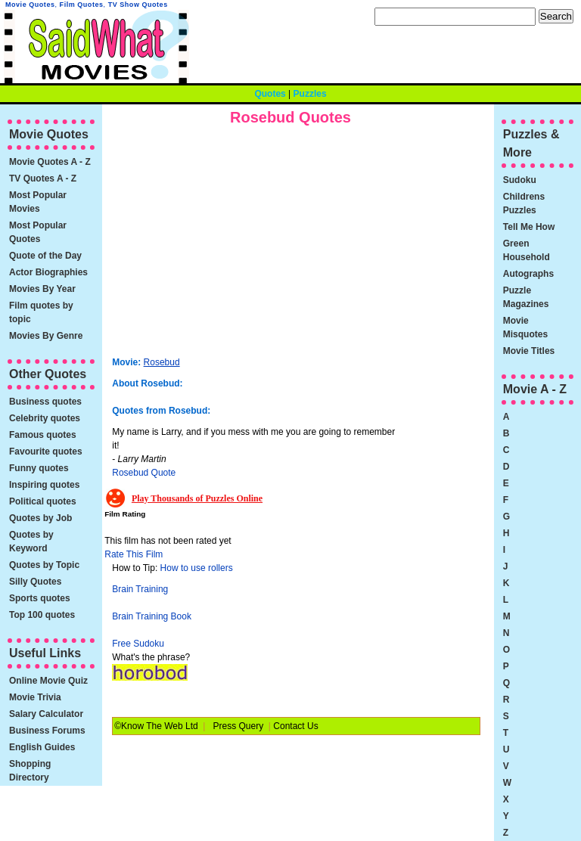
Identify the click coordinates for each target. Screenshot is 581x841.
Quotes (269, 93)
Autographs (528, 273)
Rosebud (162, 362)
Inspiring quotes (44, 484)
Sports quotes (39, 598)
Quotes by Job (40, 518)
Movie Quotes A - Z (50, 162)
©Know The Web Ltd (155, 726)
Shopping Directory (30, 771)
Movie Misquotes (525, 327)
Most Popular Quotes (38, 232)
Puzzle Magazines (526, 297)
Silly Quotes (35, 581)
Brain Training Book (151, 616)
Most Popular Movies (38, 202)
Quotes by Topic (44, 565)
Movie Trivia (35, 697)
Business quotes (45, 401)
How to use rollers (196, 568)
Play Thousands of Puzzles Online (197, 498)
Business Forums (47, 730)
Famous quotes (42, 435)
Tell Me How (529, 227)
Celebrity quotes (44, 418)
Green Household (526, 250)
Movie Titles (529, 351)
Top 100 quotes (42, 615)
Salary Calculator (46, 714)
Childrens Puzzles (524, 203)
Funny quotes (39, 468)
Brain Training (140, 589)
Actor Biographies (48, 272)
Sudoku (519, 180)
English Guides (42, 747)
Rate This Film (133, 554)
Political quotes (42, 501)
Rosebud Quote (144, 472)
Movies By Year (42, 289)
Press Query (238, 726)
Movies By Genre (45, 336)
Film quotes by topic (41, 312)
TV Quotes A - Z (42, 178)
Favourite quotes (45, 451)
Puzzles (310, 93)
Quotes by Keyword (31, 541)
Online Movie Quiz (48, 680)
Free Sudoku (138, 643)
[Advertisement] (239, 246)
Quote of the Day (45, 255)
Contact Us (295, 726)
